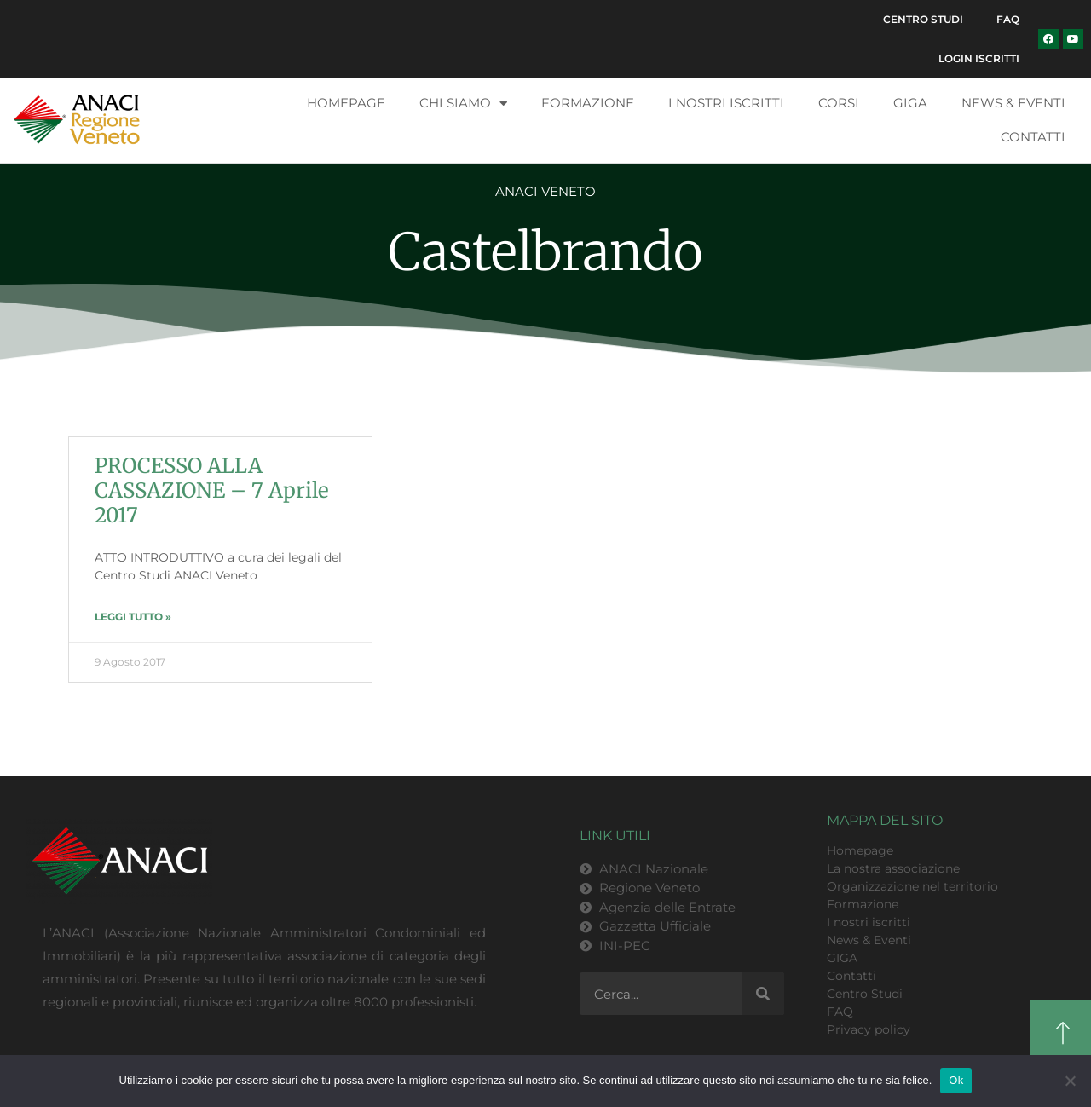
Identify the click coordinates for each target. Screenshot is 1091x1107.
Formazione (587, 103)
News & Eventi (1013, 103)
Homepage (346, 103)
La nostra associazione (893, 869)
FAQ (1007, 19)
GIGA (910, 103)
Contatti (1033, 138)
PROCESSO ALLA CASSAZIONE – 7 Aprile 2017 (212, 491)
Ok (956, 1080)
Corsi (838, 103)
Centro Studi (922, 19)
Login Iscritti (978, 58)
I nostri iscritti (726, 103)
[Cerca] (763, 994)
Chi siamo (463, 104)
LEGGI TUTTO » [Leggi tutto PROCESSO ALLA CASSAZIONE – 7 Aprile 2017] (133, 617)
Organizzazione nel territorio (912, 887)
